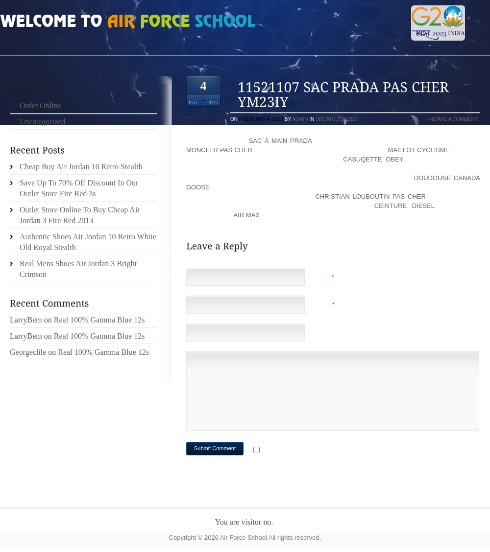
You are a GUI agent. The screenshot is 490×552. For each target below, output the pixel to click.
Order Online (40, 105)
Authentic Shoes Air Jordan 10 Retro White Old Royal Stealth (88, 242)
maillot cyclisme (419, 150)
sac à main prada (280, 140)
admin (300, 119)
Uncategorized (337, 119)
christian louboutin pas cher (371, 196)
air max (247, 215)
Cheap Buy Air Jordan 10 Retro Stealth (81, 166)
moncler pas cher (219, 150)
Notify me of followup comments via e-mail (340, 451)
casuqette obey (373, 159)
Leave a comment (455, 119)
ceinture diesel (404, 205)
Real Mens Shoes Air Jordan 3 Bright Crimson (78, 268)
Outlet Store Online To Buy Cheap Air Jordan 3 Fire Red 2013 (80, 215)
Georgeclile (28, 352)
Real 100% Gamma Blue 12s (99, 320)
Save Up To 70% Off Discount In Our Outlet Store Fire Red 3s (79, 188)
